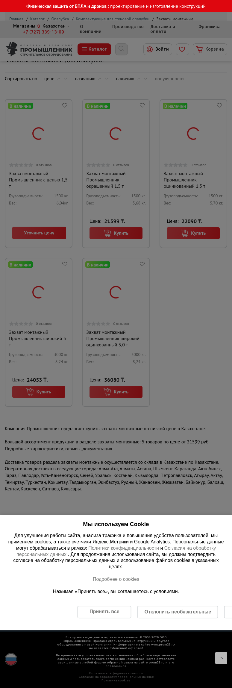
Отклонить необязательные (177, 611)
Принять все (104, 611)
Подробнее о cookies (116, 579)
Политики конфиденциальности (123, 548)
